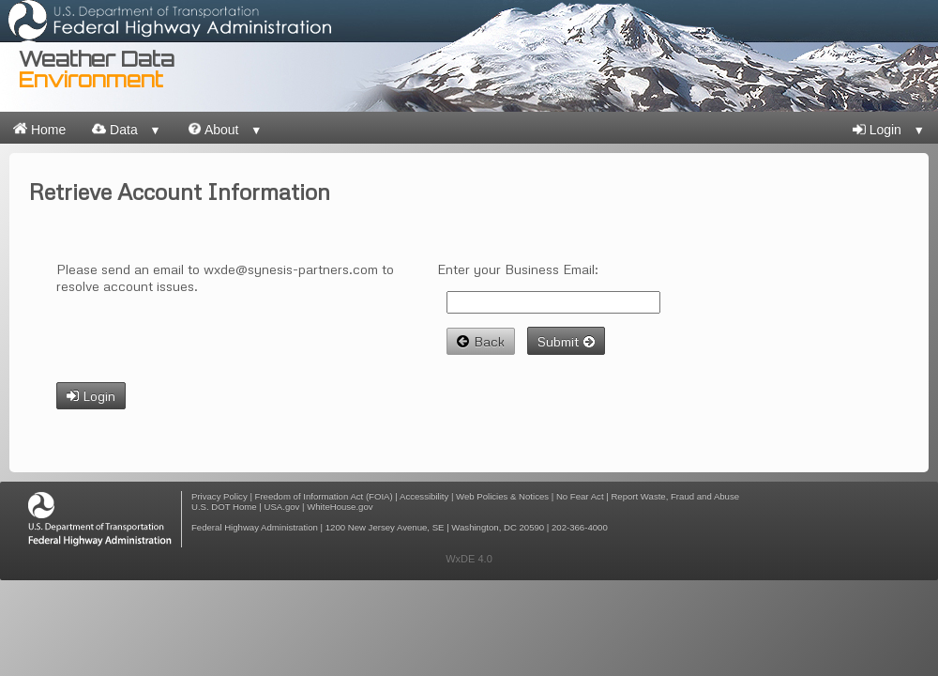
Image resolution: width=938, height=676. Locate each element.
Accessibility (424, 496)
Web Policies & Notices (502, 496)
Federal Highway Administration (254, 527)
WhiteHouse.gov (339, 506)
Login (889, 129)
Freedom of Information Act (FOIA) (324, 496)
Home (39, 128)
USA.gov (282, 506)
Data (126, 128)
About (225, 128)
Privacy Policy (219, 496)
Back (481, 341)
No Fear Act (580, 496)
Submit (566, 340)
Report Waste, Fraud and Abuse (675, 496)
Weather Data (96, 69)
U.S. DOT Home (224, 506)
